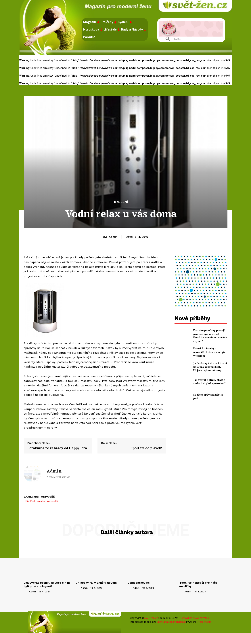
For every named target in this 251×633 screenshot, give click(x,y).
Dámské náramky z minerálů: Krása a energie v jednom (209, 352)
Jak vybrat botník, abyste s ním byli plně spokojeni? (209, 381)
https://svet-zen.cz (58, 476)
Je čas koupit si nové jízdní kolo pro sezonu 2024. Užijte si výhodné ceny (210, 366)
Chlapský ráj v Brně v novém (96, 582)
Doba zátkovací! (138, 582)
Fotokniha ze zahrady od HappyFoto (57, 448)
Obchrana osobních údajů (171, 621)
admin (113, 237)
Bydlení (121, 201)
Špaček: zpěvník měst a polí (208, 396)
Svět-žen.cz (151, 618)
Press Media (204, 621)
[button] (172, 39)
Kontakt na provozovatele (195, 618)
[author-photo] (26, 591)
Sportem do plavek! (146, 448)
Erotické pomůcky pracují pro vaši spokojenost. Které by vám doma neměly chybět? (210, 335)
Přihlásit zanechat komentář (42, 501)
